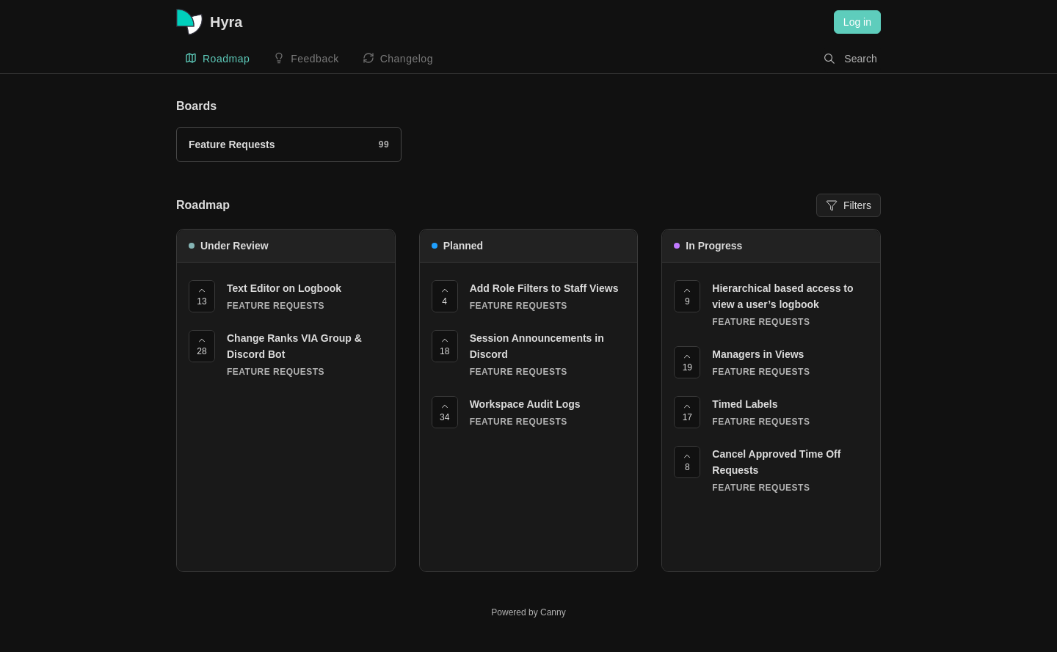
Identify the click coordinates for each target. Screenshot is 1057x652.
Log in (857, 22)
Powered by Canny (528, 612)
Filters (848, 205)
